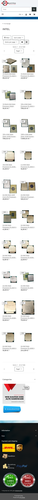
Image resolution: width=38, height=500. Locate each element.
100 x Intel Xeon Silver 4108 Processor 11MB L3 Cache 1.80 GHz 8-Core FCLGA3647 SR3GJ (10, 135)
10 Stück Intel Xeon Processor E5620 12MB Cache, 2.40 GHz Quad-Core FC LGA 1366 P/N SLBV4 (9, 105)
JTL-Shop (22, 497)
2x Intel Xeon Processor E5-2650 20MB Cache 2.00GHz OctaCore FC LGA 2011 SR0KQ (28, 287)
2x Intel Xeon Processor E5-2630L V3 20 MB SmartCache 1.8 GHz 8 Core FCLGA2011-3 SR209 (9, 256)
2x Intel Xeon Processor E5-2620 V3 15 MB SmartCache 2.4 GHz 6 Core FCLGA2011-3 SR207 (28, 226)
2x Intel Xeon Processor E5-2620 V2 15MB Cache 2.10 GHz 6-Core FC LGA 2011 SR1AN (10, 226)
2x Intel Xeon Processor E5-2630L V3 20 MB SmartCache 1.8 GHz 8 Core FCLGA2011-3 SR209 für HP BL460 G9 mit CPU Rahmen (27, 256)
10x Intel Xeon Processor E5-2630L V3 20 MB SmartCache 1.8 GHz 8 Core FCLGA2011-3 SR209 (9, 166)
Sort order (17, 38)
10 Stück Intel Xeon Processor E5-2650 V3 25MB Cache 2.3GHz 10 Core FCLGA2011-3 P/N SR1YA (28, 75)
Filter (7, 38)
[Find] (17, 9)
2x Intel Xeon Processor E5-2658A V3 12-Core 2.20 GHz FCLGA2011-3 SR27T (9, 317)
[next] (33, 51)
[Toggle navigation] (3, 13)
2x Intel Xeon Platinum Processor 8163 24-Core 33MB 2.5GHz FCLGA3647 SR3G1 (27, 196)
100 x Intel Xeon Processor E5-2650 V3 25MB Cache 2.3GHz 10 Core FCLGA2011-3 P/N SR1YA (28, 105)
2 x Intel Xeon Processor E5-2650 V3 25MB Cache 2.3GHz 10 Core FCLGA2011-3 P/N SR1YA (28, 166)
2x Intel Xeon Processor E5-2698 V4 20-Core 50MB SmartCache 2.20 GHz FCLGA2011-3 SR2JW (28, 347)
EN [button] (20, 14)
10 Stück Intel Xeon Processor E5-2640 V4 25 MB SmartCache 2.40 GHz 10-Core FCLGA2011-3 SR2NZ (10, 75)
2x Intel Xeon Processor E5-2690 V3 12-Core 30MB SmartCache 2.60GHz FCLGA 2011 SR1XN (10, 347)
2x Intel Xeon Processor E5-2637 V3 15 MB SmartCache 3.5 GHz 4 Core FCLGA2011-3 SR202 (10, 287)
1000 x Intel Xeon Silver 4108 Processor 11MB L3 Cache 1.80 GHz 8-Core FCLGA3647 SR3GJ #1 (28, 135)
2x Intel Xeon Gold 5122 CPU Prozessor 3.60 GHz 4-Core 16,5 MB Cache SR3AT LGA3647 (10, 196)
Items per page (10, 42)
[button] (26, 14)
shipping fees (18, 490)
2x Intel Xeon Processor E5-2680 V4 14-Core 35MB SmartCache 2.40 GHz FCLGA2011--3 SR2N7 (28, 317)
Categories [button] (7, 379)
